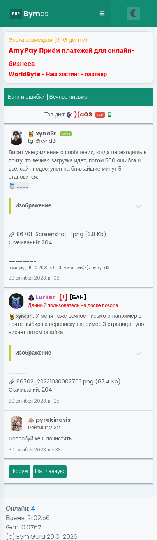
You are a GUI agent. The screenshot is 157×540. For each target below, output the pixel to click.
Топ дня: (78, 114)
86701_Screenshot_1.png (49, 234)
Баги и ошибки (26, 97)
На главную (49, 471)
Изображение (33, 205)
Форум (19, 471)
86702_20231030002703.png (54, 381)
